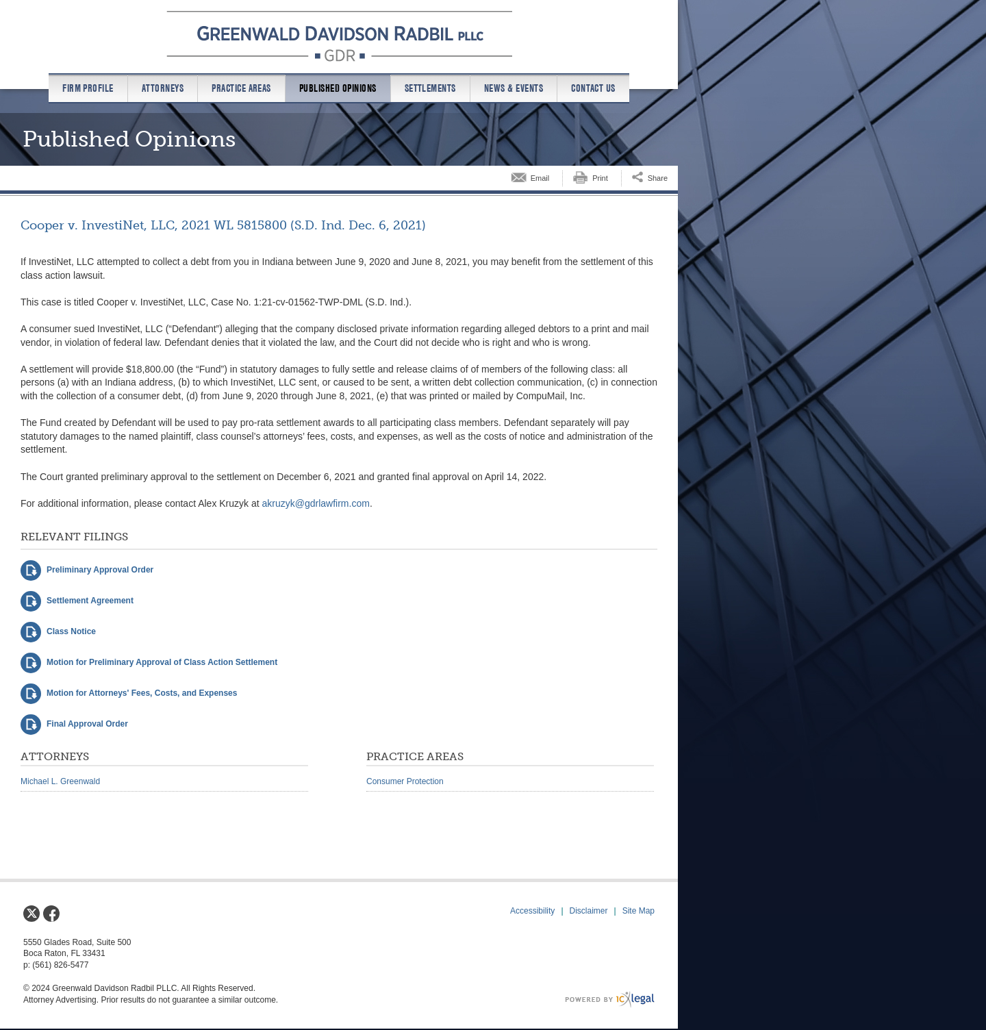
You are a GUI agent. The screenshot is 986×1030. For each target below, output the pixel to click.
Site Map (638, 911)
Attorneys (163, 88)
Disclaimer (589, 911)
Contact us (593, 88)
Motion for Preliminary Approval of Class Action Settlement (162, 662)
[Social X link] (31, 913)
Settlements (430, 88)
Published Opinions (338, 88)
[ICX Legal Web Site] (610, 999)
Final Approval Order (87, 724)
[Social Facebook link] (51, 913)
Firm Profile (88, 88)
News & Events (513, 88)
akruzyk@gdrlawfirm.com (316, 503)
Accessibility (532, 911)
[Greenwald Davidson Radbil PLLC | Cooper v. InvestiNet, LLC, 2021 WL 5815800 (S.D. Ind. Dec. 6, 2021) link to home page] (339, 36)
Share (658, 178)
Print (600, 178)
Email (540, 178)
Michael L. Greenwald (60, 781)
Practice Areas (241, 88)
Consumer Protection (405, 781)
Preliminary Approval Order (100, 570)
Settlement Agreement (90, 600)
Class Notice (71, 631)
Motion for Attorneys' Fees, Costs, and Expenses (142, 693)
